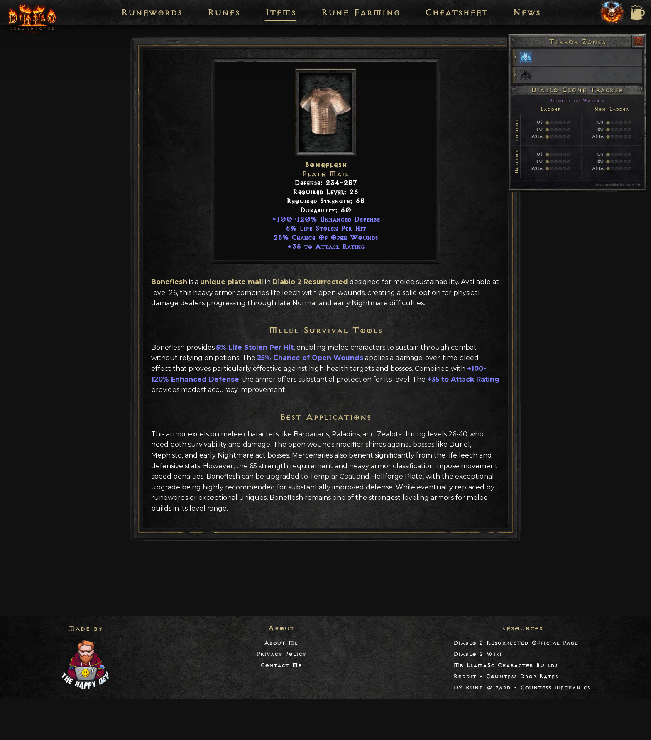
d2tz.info (633, 185)
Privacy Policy (281, 653)
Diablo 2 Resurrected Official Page (515, 642)
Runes (223, 12)
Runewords (151, 12)
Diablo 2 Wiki (477, 653)
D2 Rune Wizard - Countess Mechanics (521, 687)
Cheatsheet (456, 12)
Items (280, 12)
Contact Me (281, 665)
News (527, 12)
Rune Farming (360, 12)
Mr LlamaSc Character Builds (505, 665)
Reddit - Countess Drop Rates (505, 676)
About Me (281, 642)
